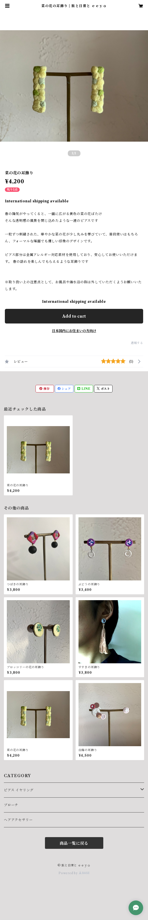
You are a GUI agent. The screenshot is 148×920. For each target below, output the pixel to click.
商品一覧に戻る (74, 843)
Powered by (74, 873)
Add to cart (74, 316)
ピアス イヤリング (19, 790)
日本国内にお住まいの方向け (74, 331)
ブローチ (11, 805)
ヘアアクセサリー (18, 820)
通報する (137, 343)
